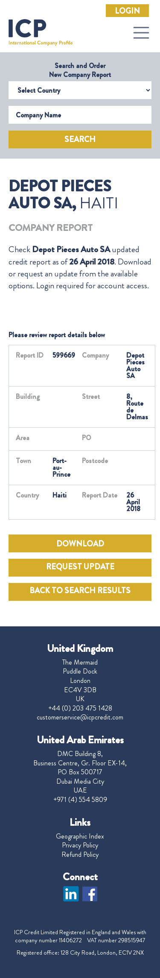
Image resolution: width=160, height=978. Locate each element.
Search (80, 139)
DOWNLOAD (80, 543)
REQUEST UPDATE (80, 566)
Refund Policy (80, 854)
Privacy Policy (80, 845)
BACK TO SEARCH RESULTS (80, 590)
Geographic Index (80, 836)
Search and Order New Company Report (80, 70)
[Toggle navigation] (141, 33)
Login (127, 11)
